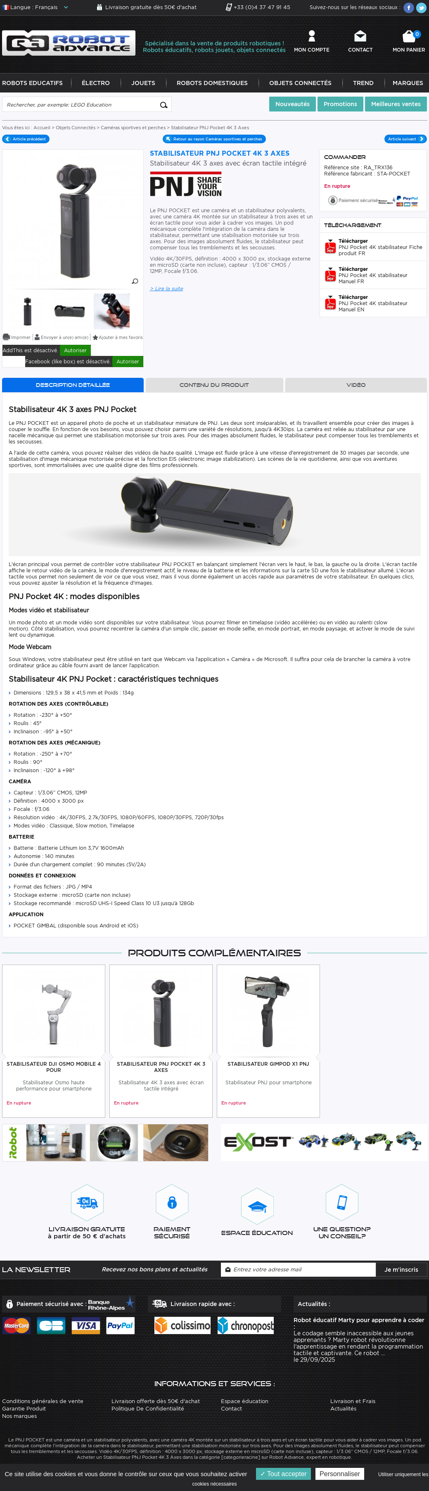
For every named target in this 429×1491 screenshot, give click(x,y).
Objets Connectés (300, 83)
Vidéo (356, 385)
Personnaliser (340, 1473)
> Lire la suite (166, 289)
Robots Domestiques (212, 83)
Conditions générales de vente (42, 1401)
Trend (363, 83)
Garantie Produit (24, 1409)
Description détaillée (73, 385)
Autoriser (75, 351)
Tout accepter (283, 1473)
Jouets (143, 83)
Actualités (343, 1409)
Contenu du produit (214, 385)
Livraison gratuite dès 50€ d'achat (151, 7)
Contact (360, 50)
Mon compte (311, 50)
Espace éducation (244, 1401)
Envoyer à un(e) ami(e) (64, 337)
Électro (96, 83)
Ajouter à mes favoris (121, 337)
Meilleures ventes (396, 104)
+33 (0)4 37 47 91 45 (262, 7)
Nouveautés (292, 104)
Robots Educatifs (32, 83)
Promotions (340, 104)
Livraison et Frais (352, 1401)
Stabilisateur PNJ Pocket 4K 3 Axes (161, 1067)
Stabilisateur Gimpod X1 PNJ (268, 1064)
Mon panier (409, 41)
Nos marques (19, 1416)
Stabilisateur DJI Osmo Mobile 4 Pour (54, 1067)
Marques (408, 83)
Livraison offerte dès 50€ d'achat (155, 1401)
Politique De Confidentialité (147, 1409)
